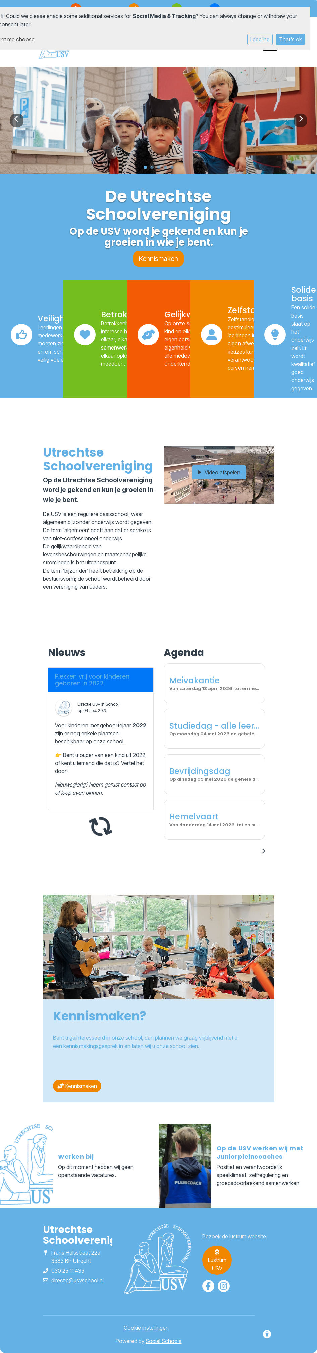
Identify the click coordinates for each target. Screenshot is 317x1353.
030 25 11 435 (67, 1270)
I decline (260, 39)
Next (300, 120)
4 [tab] (167, 169)
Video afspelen (219, 472)
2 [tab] (153, 169)
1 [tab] (147, 169)
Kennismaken (158, 259)
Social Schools (163, 1341)
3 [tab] (160, 169)
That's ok (290, 39)
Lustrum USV (217, 1260)
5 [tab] (173, 169)
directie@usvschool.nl (77, 1280)
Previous (16, 120)
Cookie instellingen (146, 1327)
